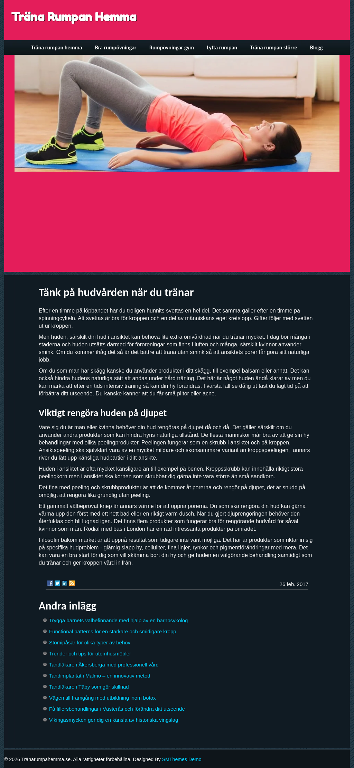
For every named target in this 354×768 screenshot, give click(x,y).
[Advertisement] (177, 223)
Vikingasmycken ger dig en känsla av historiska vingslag (113, 720)
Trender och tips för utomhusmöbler (90, 653)
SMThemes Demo (182, 759)
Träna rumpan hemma (56, 47)
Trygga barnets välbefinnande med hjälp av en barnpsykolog (118, 620)
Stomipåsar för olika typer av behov (89, 642)
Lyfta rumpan (222, 47)
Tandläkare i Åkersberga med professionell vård (104, 665)
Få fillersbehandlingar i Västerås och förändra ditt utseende (117, 709)
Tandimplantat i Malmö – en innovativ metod (99, 676)
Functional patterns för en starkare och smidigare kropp (112, 631)
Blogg (316, 47)
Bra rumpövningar (116, 47)
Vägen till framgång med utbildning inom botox (102, 698)
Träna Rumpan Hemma (73, 17)
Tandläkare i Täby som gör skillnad (89, 687)
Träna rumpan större (273, 47)
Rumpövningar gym (171, 47)
